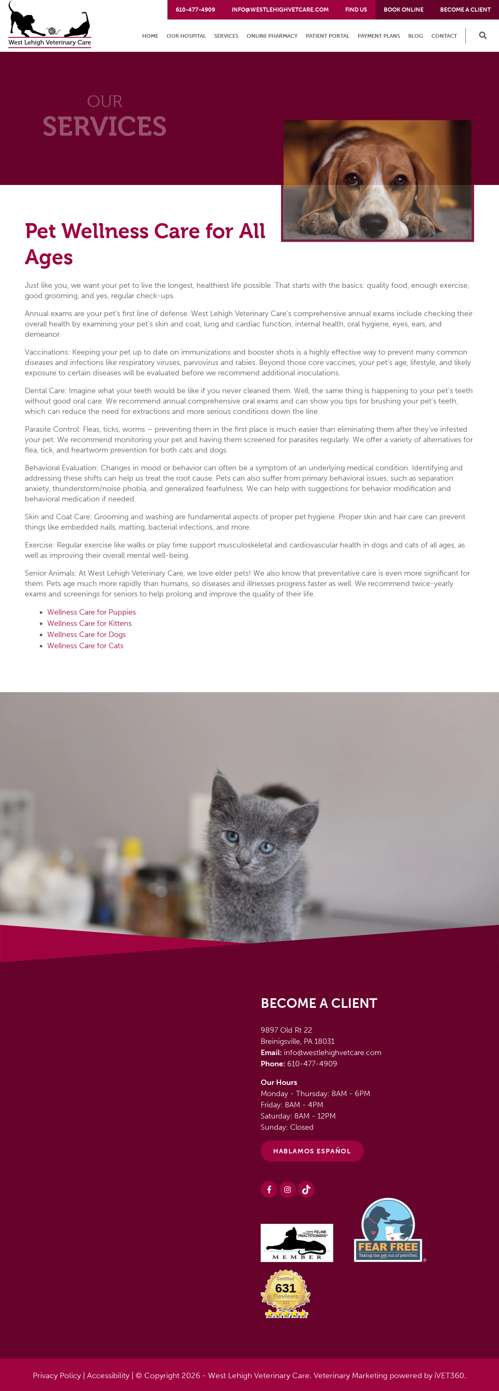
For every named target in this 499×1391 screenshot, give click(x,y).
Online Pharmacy (272, 36)
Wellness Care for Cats (85, 645)
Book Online (404, 9)
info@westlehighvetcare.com (280, 9)
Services (226, 36)
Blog (415, 36)
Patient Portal (327, 36)
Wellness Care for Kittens (89, 623)
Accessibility (108, 1375)
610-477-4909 (195, 9)
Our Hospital (186, 36)
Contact (444, 36)
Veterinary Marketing (351, 1375)
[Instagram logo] (287, 1189)
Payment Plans (379, 36)
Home (150, 36)
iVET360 (449, 1375)
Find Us (356, 9)
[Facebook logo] (269, 1189)
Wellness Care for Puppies (91, 612)
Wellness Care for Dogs (86, 634)
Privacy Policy (57, 1375)
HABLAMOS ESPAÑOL (312, 1151)
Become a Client (465, 9)
